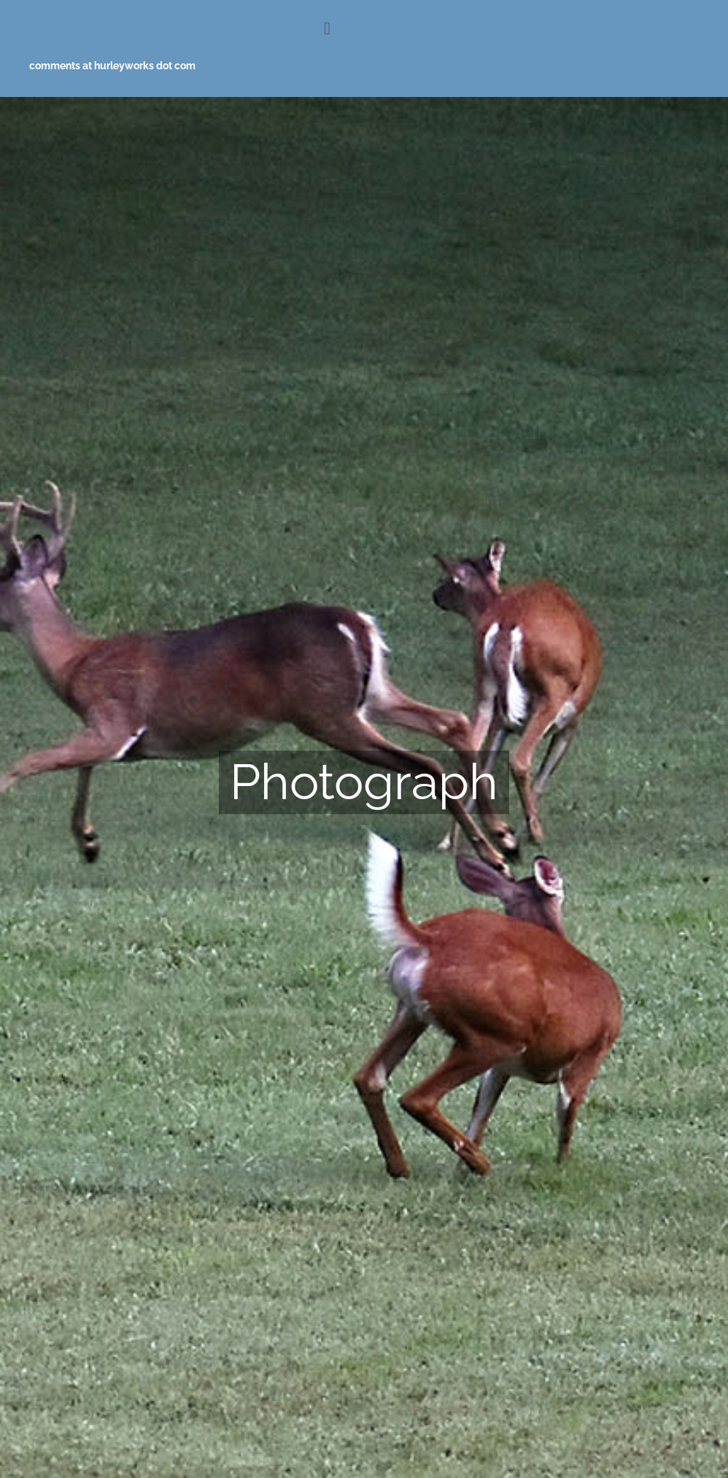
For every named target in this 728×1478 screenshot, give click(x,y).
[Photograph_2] (364, 787)
